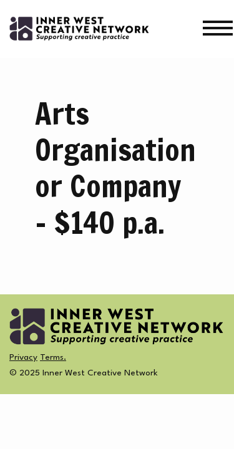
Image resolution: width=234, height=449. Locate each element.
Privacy (23, 357)
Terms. (53, 357)
